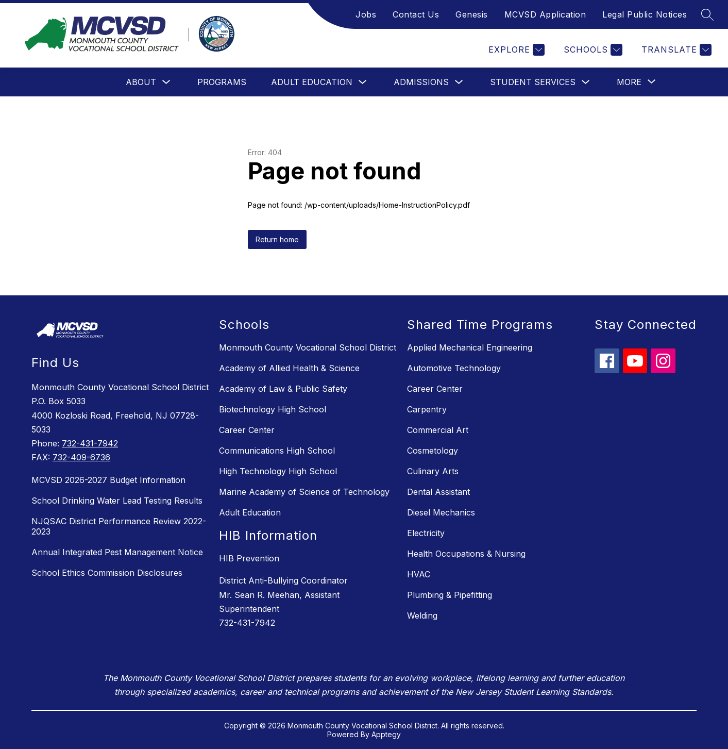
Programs (221, 82)
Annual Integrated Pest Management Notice (117, 552)
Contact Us (416, 14)
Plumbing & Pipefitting (449, 595)
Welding (422, 615)
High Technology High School (278, 471)
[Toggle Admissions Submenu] (459, 82)
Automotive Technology (454, 368)
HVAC (418, 574)
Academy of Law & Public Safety (283, 389)
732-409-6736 (81, 457)
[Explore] (515, 49)
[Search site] (707, 14)
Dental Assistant (438, 492)
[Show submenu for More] (629, 82)
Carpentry (427, 409)
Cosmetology (432, 450)
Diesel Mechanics (441, 512)
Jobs (365, 14)
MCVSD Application (545, 14)
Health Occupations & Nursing (466, 553)
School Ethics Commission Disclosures (106, 573)
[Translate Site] (675, 49)
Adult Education (311, 82)
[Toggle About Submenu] (166, 82)
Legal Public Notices (644, 14)
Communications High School (277, 450)
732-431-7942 (90, 443)
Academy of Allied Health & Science (289, 368)
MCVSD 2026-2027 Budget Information (108, 480)
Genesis (471, 14)
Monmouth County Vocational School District (307, 347)
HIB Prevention (249, 558)
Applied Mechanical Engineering (469, 347)
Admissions (421, 82)
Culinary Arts (433, 471)
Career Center (247, 430)
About (141, 82)
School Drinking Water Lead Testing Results (116, 500)
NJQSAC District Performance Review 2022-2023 (118, 526)
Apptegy (386, 734)
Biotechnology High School (272, 409)
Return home (277, 239)
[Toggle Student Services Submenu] (586, 82)
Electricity (426, 533)
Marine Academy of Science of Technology (304, 492)
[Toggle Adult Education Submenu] (363, 82)
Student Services (532, 82)
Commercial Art (437, 430)
